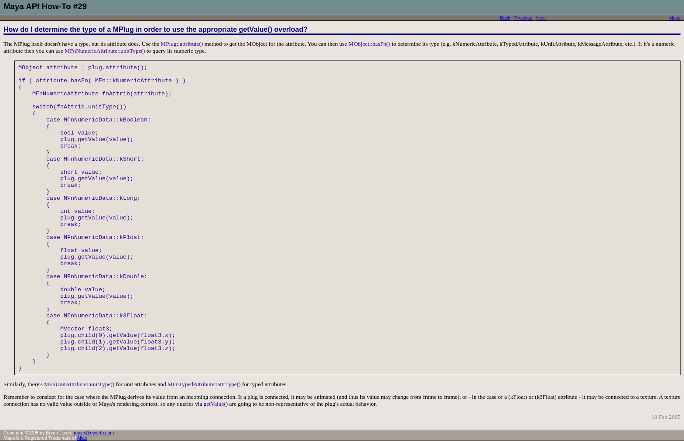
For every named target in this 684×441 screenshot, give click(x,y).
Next (541, 17)
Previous (523, 17)
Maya (675, 17)
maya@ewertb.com (94, 432)
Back (505, 17)
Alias (82, 438)
